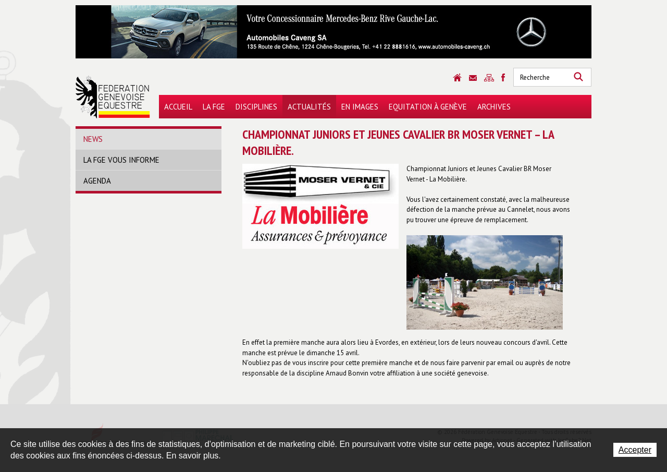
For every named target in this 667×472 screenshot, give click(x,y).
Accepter (635, 449)
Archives (494, 107)
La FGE (214, 107)
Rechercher (578, 77)
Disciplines (256, 107)
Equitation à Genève (428, 107)
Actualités (309, 107)
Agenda (97, 181)
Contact (473, 78)
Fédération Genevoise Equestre (113, 97)
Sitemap (489, 77)
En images (359, 107)
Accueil (178, 107)
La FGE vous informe (121, 160)
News (93, 139)
